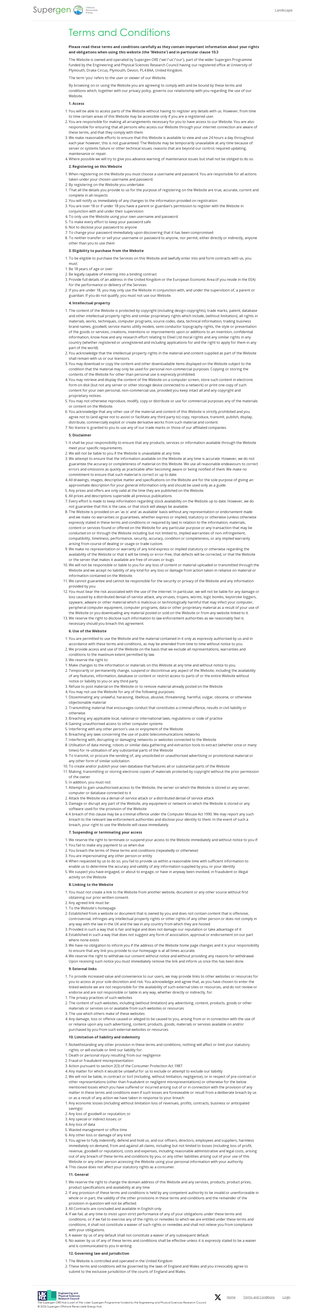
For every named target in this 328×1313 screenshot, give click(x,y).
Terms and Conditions (259, 1297)
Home (231, 1297)
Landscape (284, 10)
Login (286, 1297)
